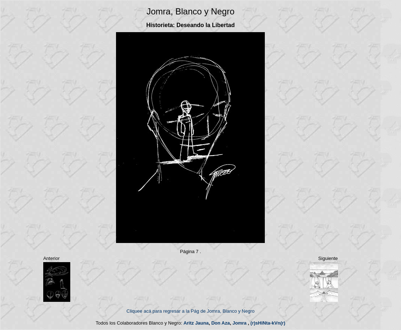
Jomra (239, 323)
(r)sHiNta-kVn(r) (267, 323)
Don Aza (220, 323)
